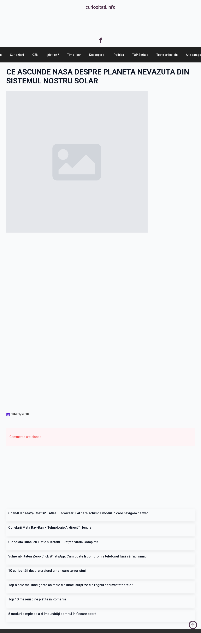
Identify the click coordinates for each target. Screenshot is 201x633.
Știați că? (53, 54)
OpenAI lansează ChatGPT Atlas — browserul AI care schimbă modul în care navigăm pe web (78, 513)
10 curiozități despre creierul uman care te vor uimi (47, 571)
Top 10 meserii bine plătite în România (37, 599)
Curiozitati (17, 54)
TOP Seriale (140, 54)
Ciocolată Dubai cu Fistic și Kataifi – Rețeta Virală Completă (53, 542)
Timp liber (74, 54)
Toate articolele (167, 54)
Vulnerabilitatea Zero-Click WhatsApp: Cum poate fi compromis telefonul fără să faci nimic (77, 556)
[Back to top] (193, 625)
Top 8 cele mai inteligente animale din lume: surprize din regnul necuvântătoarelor (70, 585)
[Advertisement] (100, 24)
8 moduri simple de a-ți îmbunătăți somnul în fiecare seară (52, 614)
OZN (35, 54)
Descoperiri (97, 54)
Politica (119, 54)
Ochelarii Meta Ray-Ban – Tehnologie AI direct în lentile (49, 527)
